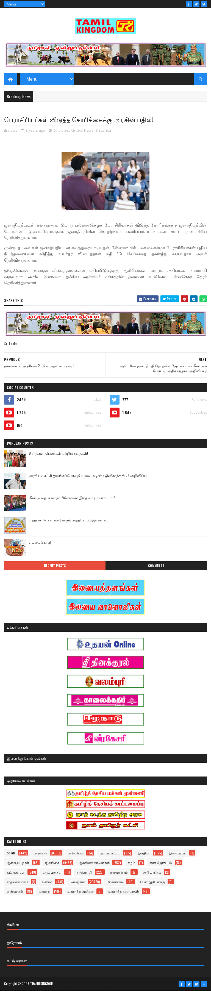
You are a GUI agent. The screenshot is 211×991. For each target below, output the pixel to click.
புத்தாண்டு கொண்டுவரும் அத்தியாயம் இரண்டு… (68, 520)
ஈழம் (131, 862)
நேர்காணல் (115, 881)
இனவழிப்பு (178, 853)
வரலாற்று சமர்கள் (80, 891)
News (88, 130)
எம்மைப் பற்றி (40, 542)
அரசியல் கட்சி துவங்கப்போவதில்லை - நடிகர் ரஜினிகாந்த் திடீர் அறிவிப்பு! (88, 475)
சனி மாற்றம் (152, 872)
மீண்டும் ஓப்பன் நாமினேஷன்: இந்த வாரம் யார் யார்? (72, 497)
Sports (11, 853)
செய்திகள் (77, 881)
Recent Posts (55, 565)
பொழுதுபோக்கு (152, 881)
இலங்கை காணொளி (94, 862)
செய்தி (76, 130)
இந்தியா (144, 853)
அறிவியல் (76, 853)
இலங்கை (61, 130)
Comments (156, 565)
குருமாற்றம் (119, 872)
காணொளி (84, 872)
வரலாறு (44, 891)
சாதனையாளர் (17, 881)
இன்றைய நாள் (18, 862)
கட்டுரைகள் (16, 872)
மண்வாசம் (15, 891)
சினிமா (47, 881)
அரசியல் (40, 853)
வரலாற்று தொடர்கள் (123, 891)
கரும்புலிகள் (52, 872)
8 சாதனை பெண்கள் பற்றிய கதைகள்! (58, 453)
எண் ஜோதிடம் (160, 862)
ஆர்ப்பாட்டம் (110, 853)
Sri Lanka (103, 130)
